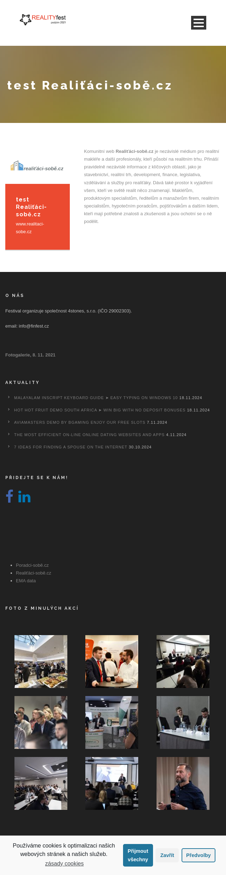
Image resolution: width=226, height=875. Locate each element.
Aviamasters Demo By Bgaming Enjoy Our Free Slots (80, 422)
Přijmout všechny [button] (138, 855)
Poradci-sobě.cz (32, 565)
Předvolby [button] (198, 855)
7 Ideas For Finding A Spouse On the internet (70, 447)
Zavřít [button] (167, 855)
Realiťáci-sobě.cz (33, 573)
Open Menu (198, 23)
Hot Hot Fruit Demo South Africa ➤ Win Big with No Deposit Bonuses (99, 410)
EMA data (26, 580)
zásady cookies (64, 864)
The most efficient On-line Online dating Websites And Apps (89, 435)
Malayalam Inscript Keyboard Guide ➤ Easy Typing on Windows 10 (96, 398)
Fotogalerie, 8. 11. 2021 (30, 355)
